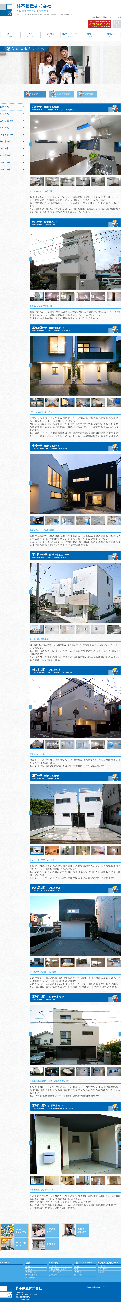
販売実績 (97, 81)
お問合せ (111, 23)
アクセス (23, 1292)
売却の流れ (28, 1256)
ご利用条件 (115, 1299)
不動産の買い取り (30, 1259)
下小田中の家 (6, 121)
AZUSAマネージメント (56, 1259)
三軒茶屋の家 (6, 107)
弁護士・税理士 (79, 1262)
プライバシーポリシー (103, 1299)
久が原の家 (5, 142)
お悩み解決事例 (30, 1265)
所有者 (76, 1256)
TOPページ (10, 23)
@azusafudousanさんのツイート (98, 1274)
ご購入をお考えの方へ (109, 1250)
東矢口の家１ (6, 149)
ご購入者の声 (62, 81)
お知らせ (91, 23)
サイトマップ (114, 5)
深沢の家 (4, 94)
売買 (30, 23)
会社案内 (95, 5)
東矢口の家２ (6, 156)
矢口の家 (4, 101)
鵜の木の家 (5, 128)
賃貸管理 (50, 23)
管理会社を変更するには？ (57, 1256)
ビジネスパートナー (71, 23)
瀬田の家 (4, 135)
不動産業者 (77, 1259)
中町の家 (4, 114)
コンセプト (28, 1253)
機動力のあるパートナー (32, 1262)
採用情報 (104, 5)
